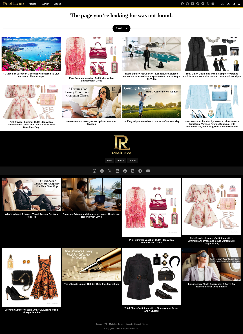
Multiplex (113, 324)
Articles (32, 3)
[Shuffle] (228, 4)
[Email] (213, 4)
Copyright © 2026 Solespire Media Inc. (121, 328)
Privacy (121, 324)
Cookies (98, 324)
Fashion (45, 3)
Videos (57, 3)
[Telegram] (203, 4)
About (109, 160)
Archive (120, 160)
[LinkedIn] (192, 4)
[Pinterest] (197, 4)
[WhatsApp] (208, 4)
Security (129, 324)
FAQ (106, 324)
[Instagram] (187, 4)
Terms (145, 324)
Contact (132, 160)
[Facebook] (182, 4)
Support (137, 324)
